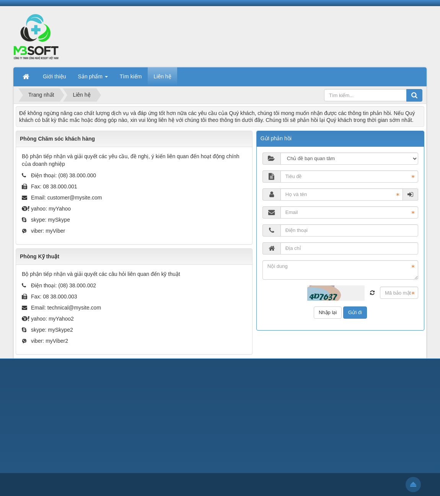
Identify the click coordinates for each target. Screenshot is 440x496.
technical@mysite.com (74, 308)
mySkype (59, 220)
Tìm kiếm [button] (131, 76)
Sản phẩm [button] (93, 78)
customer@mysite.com (74, 198)
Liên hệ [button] (162, 76)
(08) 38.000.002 (77, 285)
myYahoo (60, 209)
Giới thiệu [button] (54, 76)
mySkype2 (60, 330)
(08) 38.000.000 (77, 175)
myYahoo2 (61, 319)
